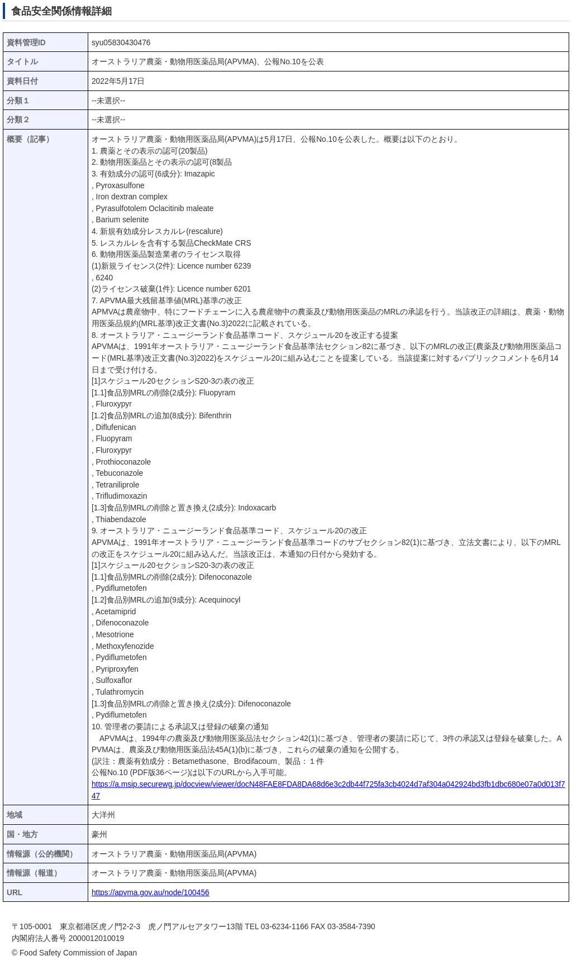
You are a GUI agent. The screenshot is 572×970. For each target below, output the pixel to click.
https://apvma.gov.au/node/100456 (150, 892)
